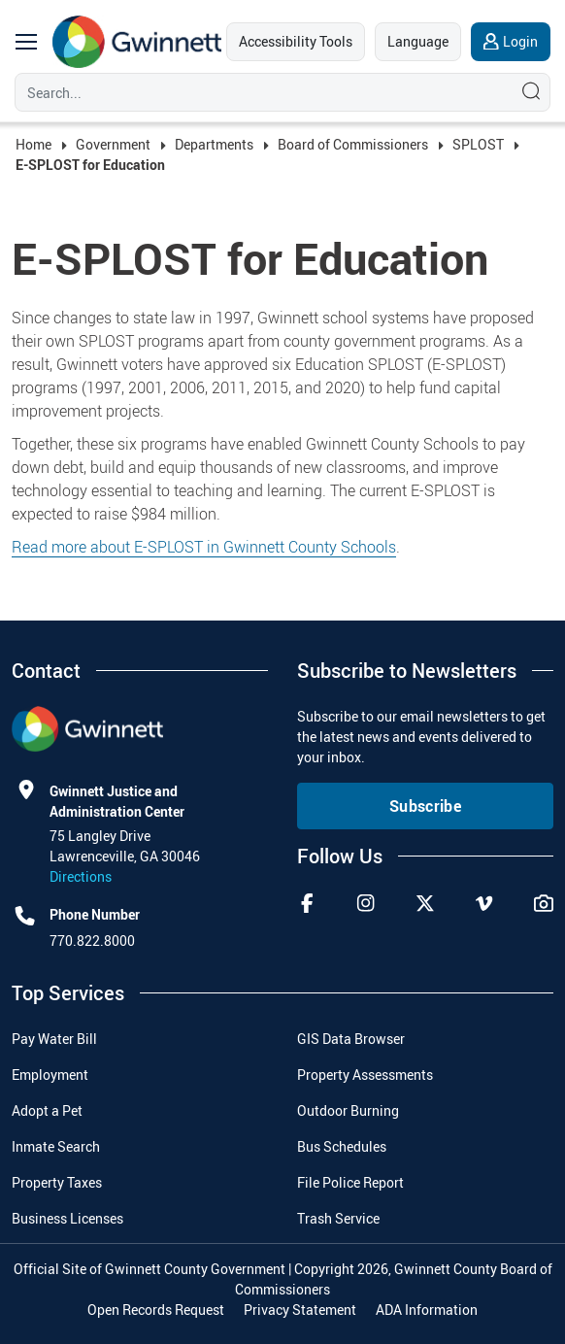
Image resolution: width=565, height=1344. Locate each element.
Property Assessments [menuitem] (365, 1074)
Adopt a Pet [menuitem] (47, 1110)
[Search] (259, 92)
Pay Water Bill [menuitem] (54, 1038)
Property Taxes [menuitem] (57, 1182)
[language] (418, 41)
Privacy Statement (300, 1309)
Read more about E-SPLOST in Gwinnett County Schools (204, 546)
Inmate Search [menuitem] (56, 1146)
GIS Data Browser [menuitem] (351, 1038)
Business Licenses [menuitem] (67, 1218)
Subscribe (425, 806)
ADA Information (427, 1309)
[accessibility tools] (295, 41)
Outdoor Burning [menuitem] (348, 1110)
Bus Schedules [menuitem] (341, 1146)
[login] (510, 41)
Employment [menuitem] (50, 1074)
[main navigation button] (26, 41)
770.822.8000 (92, 940)
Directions (81, 876)
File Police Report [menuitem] (350, 1182)
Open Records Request (155, 1309)
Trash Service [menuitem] (338, 1218)
